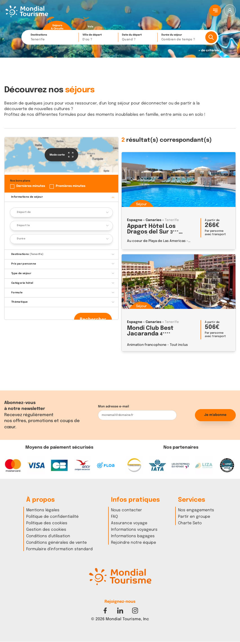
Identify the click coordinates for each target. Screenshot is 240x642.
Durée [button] (21, 238)
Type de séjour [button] (21, 273)
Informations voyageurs (134, 530)
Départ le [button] (23, 225)
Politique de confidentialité (52, 517)
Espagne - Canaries (144, 220)
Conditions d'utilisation (48, 536)
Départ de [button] (24, 212)
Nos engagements (196, 510)
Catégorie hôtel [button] (22, 283)
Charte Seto (190, 523)
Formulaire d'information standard (59, 549)
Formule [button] (17, 292)
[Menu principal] (215, 10)
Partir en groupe (194, 517)
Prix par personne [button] (23, 264)
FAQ (114, 517)
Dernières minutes (30, 186)
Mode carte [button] (62, 155)
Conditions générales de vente (56, 543)
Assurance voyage (129, 523)
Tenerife (172, 220)
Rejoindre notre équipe (133, 543)
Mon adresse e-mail (113, 406)
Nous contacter (126, 510)
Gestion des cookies (46, 530)
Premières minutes (70, 186)
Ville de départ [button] (99, 38)
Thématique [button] (19, 302)
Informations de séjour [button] (27, 197)
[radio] (57, 23)
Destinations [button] (53, 38)
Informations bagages (133, 536)
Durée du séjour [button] (181, 38)
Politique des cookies (46, 523)
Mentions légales (42, 510)
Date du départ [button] (138, 38)
